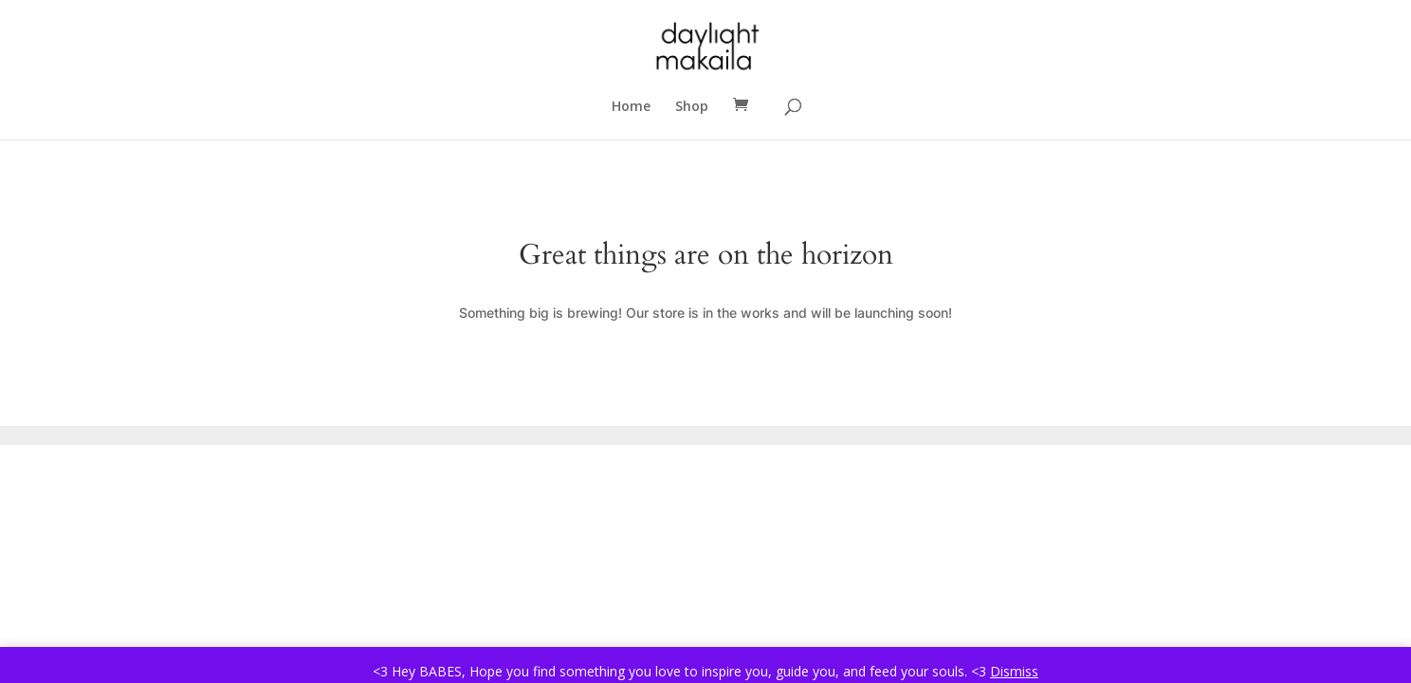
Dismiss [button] (1014, 671)
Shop (691, 107)
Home (631, 107)
